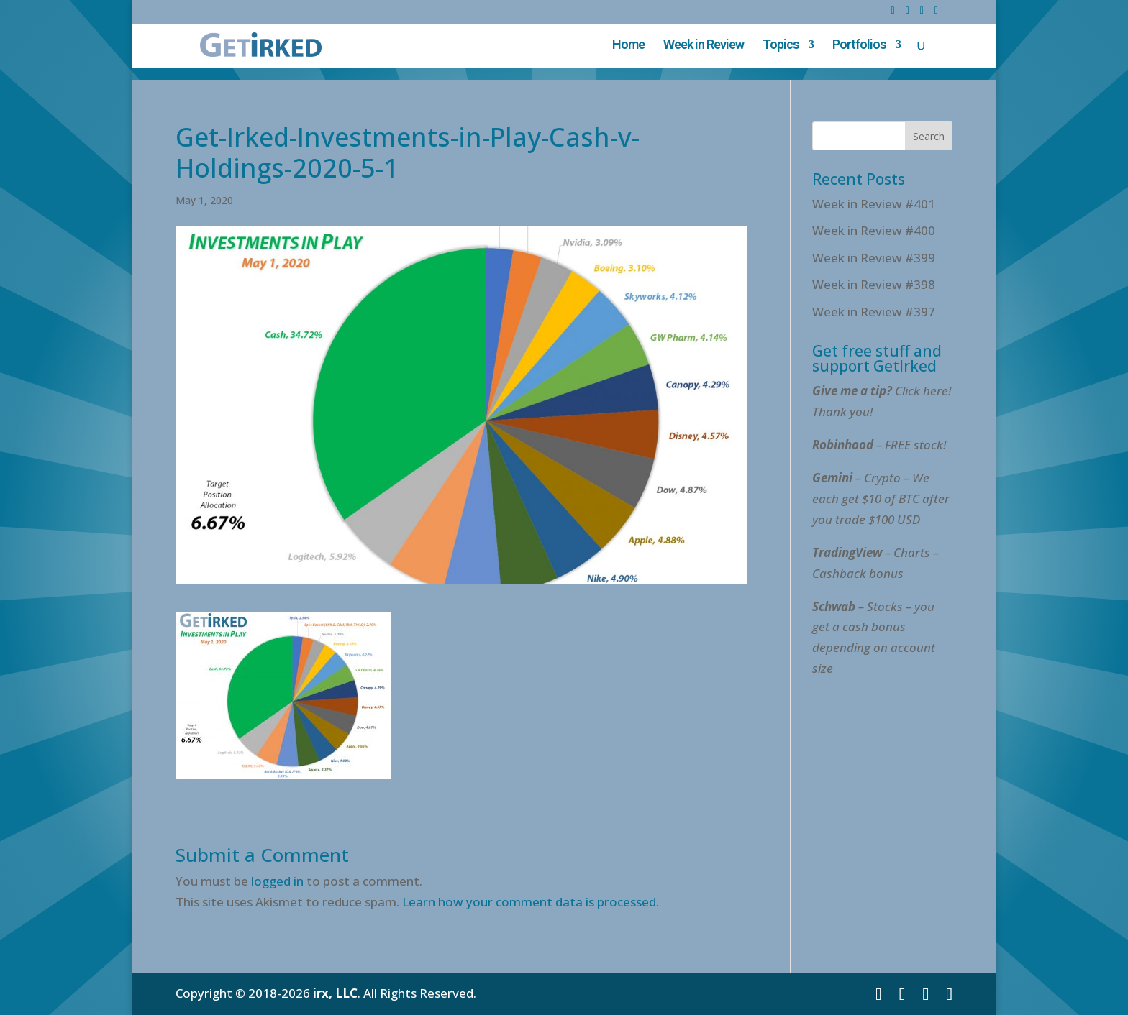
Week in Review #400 (873, 230)
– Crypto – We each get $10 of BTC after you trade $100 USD (881, 498)
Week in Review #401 (873, 204)
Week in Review (703, 46)
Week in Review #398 (873, 284)
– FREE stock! (879, 444)
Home (628, 46)
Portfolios (859, 46)
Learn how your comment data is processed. (530, 902)
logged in (277, 881)
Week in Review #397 (873, 311)
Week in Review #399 (873, 257)
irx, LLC (335, 993)
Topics (781, 46)
